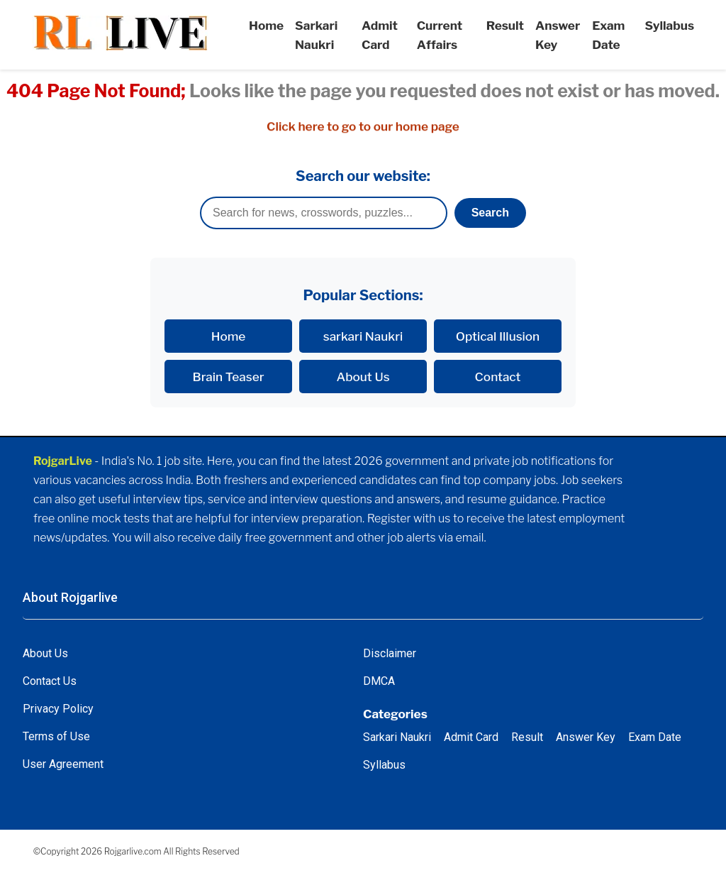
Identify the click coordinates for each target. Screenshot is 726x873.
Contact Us (50, 681)
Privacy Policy (58, 709)
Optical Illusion (498, 336)
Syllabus (669, 25)
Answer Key (585, 737)
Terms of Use (56, 736)
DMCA (379, 681)
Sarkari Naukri (397, 737)
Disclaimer (389, 653)
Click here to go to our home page (363, 126)
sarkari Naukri (363, 336)
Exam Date (654, 737)
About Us (362, 376)
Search (490, 213)
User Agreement (63, 764)
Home (266, 25)
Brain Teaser (228, 376)
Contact (498, 376)
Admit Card (471, 737)
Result (505, 25)
